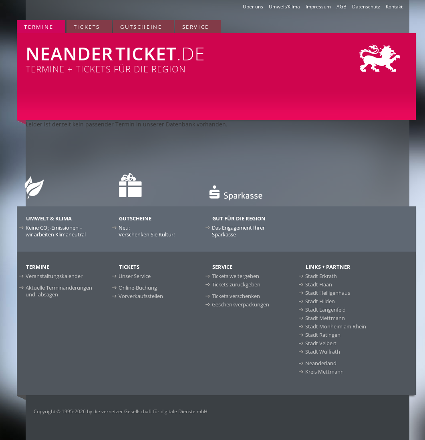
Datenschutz (366, 6)
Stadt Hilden (320, 301)
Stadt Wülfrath (322, 351)
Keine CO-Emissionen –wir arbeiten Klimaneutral (56, 231)
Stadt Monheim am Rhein (335, 326)
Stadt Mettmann (325, 318)
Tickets (87, 26)
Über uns (253, 6)
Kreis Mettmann (324, 371)
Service (195, 26)
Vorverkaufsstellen (141, 296)
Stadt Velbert (320, 343)
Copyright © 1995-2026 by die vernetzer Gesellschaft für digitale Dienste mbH (120, 411)
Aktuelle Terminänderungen (59, 291)
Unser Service (135, 276)
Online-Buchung (138, 287)
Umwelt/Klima (284, 6)
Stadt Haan (318, 284)
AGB (341, 6)
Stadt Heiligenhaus (327, 292)
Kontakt (394, 6)
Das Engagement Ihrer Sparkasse (238, 231)
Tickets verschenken (236, 296)
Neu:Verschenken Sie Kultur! (147, 231)
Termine (38, 26)
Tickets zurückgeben (236, 284)
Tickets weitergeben (235, 276)
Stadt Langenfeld (325, 309)
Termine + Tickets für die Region (135, 54)
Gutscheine (141, 26)
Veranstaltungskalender (54, 276)
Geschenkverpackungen (240, 304)
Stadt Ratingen (322, 334)
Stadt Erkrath (321, 276)
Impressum (318, 6)
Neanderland (320, 363)
